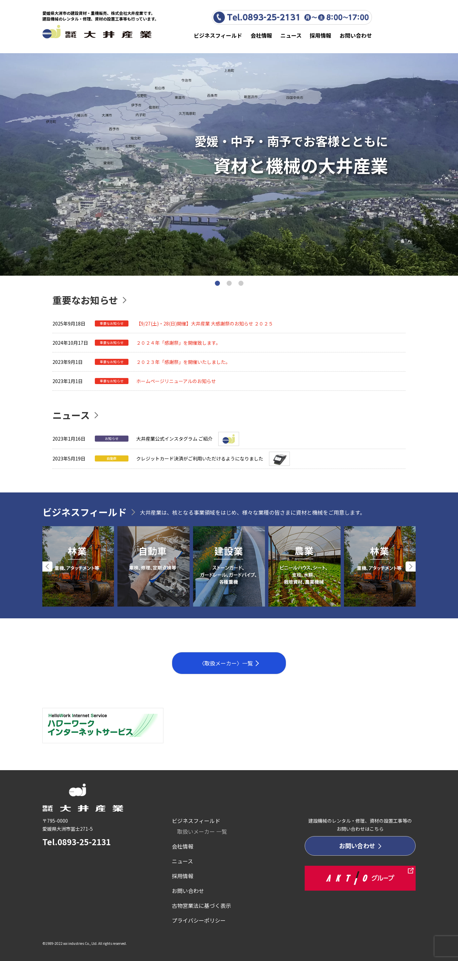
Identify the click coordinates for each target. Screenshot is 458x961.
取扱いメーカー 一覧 (202, 831)
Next (411, 566)
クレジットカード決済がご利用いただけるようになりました (199, 458)
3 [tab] (240, 283)
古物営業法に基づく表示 (201, 905)
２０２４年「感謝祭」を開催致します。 (178, 342)
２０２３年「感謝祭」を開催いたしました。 (183, 361)
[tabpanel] (229, 164)
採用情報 (320, 35)
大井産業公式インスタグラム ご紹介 (174, 438)
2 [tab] (229, 283)
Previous (47, 566)
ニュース (291, 35)
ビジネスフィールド (218, 35)
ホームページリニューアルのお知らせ (176, 381)
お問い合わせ (356, 35)
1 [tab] (217, 283)
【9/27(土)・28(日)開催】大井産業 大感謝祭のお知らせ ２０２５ (204, 323)
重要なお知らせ (85, 300)
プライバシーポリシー (199, 920)
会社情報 (261, 35)
